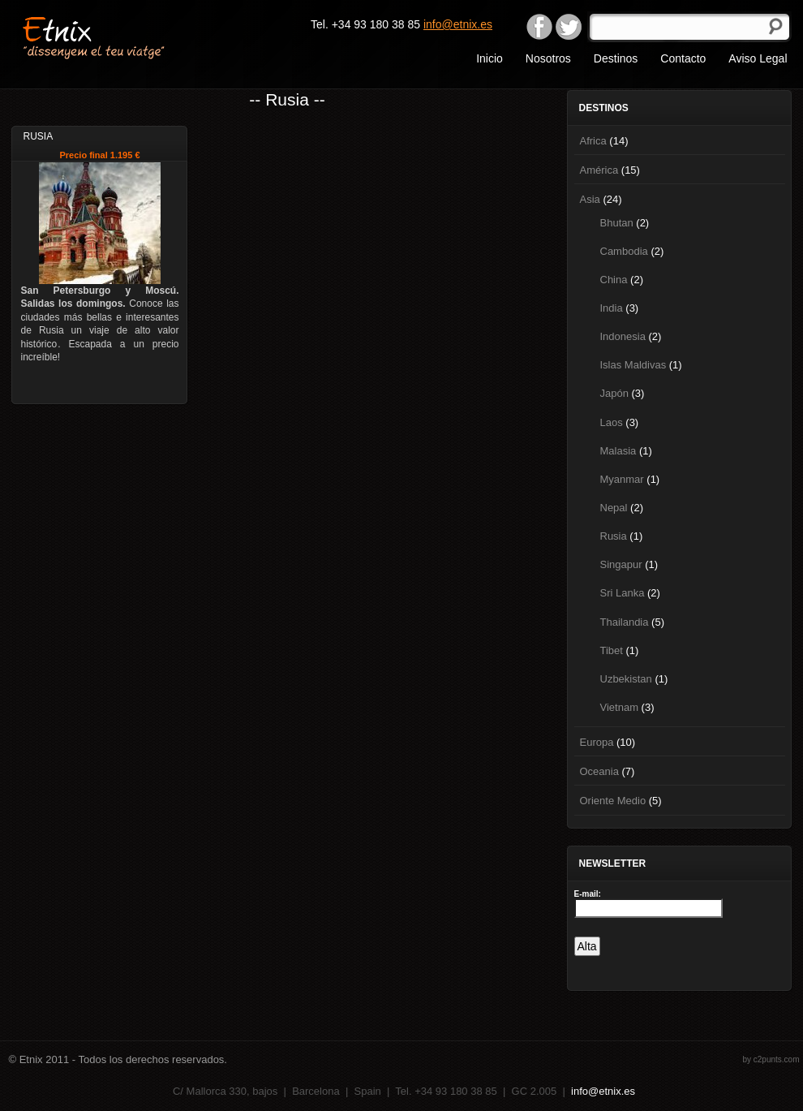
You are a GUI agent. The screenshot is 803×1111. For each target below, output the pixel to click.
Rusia (613, 536)
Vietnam (619, 707)
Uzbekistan (626, 679)
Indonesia (623, 336)
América (599, 170)
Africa (593, 141)
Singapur (621, 564)
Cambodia (624, 251)
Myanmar (622, 479)
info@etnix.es (457, 24)
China (614, 279)
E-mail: (587, 893)
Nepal (614, 508)
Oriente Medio (613, 800)
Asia (590, 199)
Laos (611, 422)
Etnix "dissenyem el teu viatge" (122, 36)
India (611, 308)
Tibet (611, 650)
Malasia (618, 451)
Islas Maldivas (633, 365)
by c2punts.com (770, 1059)
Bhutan (616, 223)
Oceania (599, 771)
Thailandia (624, 622)
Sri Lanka (622, 593)
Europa (597, 742)
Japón (614, 393)
